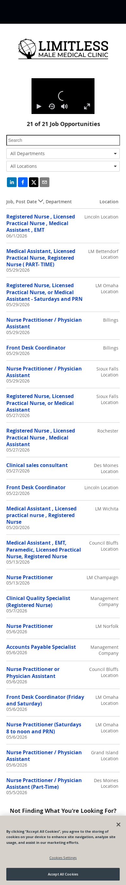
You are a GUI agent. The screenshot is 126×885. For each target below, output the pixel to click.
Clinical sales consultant (37, 465)
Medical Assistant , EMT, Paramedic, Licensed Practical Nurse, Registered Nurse (43, 549)
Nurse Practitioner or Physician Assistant (33, 672)
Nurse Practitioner (29, 577)
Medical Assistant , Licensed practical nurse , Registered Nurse (41, 515)
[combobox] (63, 153)
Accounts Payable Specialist (41, 646)
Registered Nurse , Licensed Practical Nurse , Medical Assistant (40, 437)
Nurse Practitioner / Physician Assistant (44, 323)
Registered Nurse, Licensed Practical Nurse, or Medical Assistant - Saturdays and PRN (44, 292)
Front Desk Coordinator (36, 347)
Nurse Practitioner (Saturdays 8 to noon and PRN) (43, 728)
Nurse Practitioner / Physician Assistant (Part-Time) (44, 783)
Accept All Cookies (63, 874)
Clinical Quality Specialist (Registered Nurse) (38, 601)
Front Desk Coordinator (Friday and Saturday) (45, 700)
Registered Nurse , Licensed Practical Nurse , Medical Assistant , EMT (40, 223)
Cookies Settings (63, 857)
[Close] (118, 824)
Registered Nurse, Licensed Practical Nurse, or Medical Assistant (40, 403)
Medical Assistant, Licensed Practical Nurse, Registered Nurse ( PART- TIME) (40, 258)
